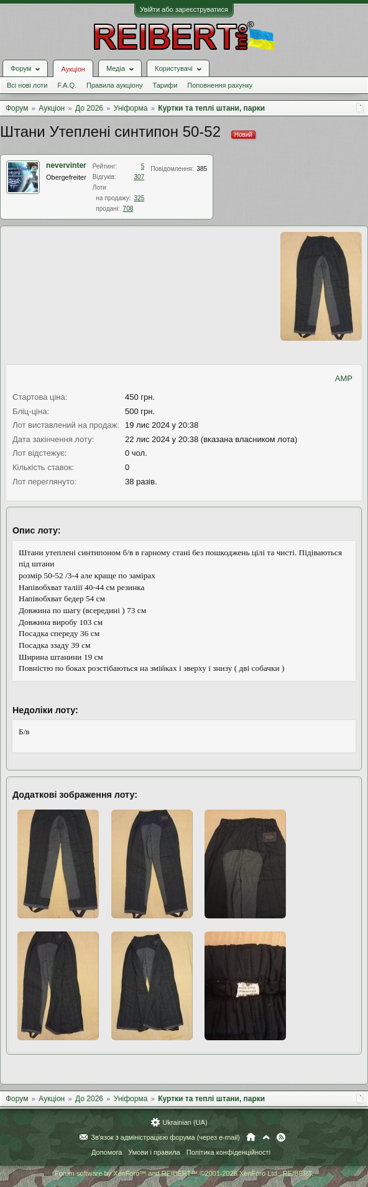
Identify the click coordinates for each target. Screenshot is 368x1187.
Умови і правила (154, 1152)
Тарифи (165, 85)
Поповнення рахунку (219, 85)
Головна (250, 1137)
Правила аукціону (114, 85)
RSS (281, 1137)
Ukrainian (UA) (184, 1122)
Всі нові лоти (27, 85)
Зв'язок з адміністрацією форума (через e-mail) (165, 1137)
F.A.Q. (66, 85)
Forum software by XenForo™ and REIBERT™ (184, 1173)
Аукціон (73, 69)
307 (139, 176)
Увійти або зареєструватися (184, 9)
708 (128, 208)
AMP (343, 378)
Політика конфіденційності (228, 1152)
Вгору (266, 1137)
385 (201, 168)
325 (139, 198)
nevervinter (66, 165)
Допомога (106, 1152)
